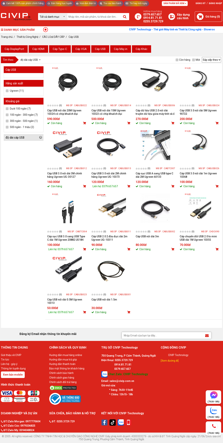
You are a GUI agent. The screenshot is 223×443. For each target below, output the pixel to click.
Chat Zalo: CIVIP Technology (124, 374)
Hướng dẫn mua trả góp (63, 359)
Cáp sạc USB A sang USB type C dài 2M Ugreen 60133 (154, 175)
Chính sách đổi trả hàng (63, 382)
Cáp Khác (141, 49)
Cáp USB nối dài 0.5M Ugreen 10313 (64, 301)
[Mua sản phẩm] (85, 123)
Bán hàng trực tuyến (60, 3)
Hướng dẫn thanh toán (62, 364)
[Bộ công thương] (74, 398)
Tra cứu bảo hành (110, 3)
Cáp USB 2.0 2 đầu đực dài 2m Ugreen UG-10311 (109, 238)
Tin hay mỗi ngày (136, 3)
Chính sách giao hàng (61, 377)
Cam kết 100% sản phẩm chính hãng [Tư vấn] (23, 3)
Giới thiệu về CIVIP (11, 355)
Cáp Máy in (120, 49)
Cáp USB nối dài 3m (147, 236)
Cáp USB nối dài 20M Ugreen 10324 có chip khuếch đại (64, 112)
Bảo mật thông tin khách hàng (66, 368)
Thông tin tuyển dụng (13, 368)
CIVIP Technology (178, 355)
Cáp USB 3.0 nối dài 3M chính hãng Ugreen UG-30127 (64, 175)
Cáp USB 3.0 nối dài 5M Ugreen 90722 (198, 112)
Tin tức (5, 359)
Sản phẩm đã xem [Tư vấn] (174, 3)
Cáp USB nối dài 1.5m (104, 299)
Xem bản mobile (13, 374)
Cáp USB (100, 49)
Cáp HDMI (38, 49)
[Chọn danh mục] (53, 16)
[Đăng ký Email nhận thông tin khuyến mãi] (207, 335)
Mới (196, 59)
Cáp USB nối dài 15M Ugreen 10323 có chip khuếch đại (108, 112)
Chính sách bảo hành (61, 372)
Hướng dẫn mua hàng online (65, 355)
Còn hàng (183, 59)
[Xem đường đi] (170, 360)
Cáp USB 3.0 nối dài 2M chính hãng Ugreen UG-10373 (108, 175)
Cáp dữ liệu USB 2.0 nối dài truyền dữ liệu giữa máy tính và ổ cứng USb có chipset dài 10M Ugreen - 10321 (155, 112)
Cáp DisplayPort (14, 49)
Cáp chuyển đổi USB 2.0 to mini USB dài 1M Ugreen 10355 (198, 238)
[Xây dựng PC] (171, 16)
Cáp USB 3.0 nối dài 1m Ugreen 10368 (198, 175)
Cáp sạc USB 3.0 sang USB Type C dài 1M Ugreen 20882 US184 (66, 238)
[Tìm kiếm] (125, 16)
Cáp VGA (81, 49)
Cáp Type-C (60, 49)
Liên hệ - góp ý (9, 364)
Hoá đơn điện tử (86, 3)
